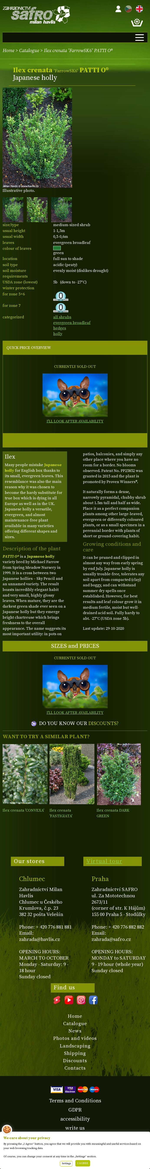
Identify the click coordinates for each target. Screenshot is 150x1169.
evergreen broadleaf (72, 322)
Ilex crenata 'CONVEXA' (23, 810)
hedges (59, 328)
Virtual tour (104, 861)
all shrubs (62, 317)
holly (57, 333)
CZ (127, 8)
